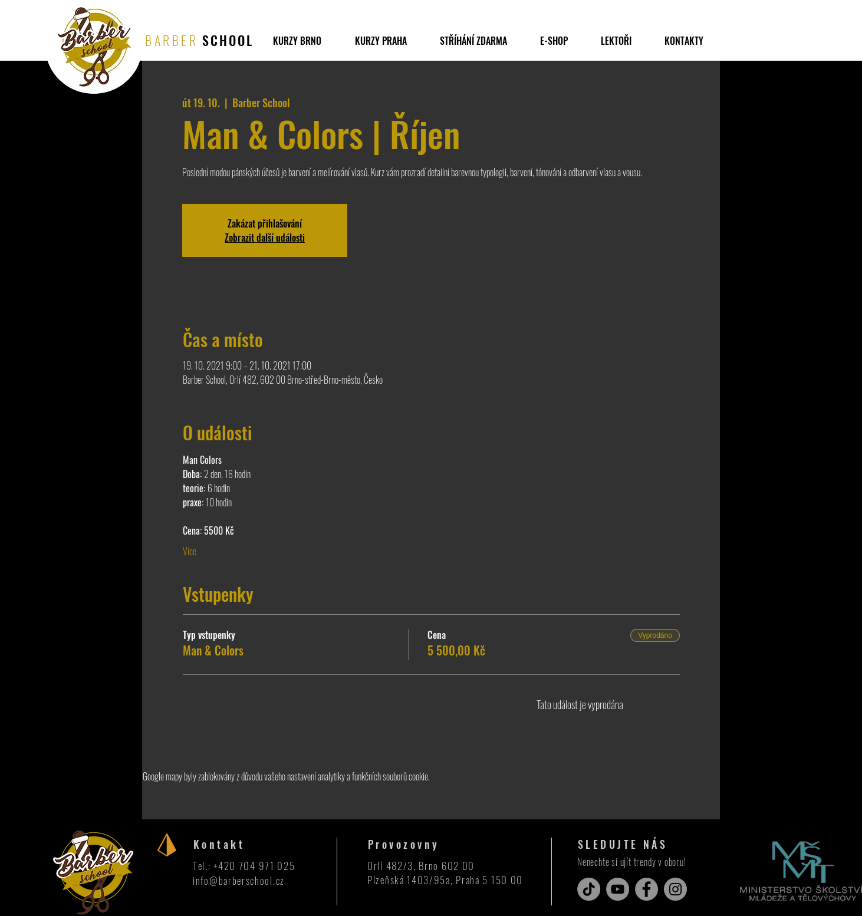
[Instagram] (675, 889)
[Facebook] (646, 889)
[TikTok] (588, 889)
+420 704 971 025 (254, 865)
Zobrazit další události (265, 237)
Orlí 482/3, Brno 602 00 (421, 865)
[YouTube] (617, 889)
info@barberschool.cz (239, 880)
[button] (473, 41)
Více (189, 551)
